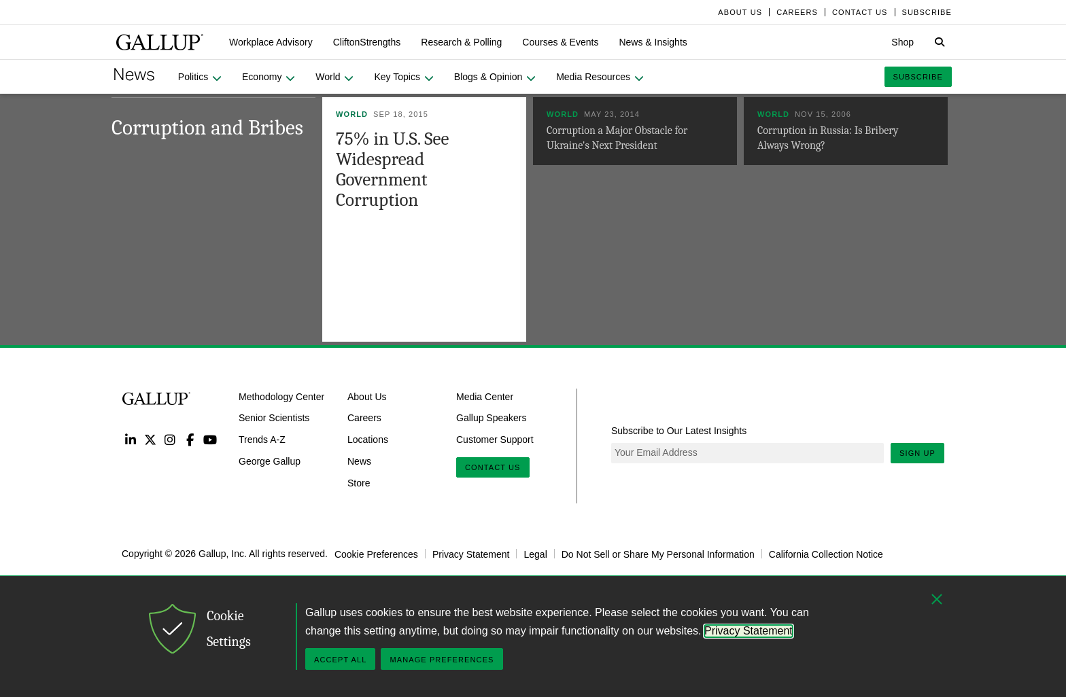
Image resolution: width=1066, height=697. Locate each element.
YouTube (210, 439)
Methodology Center (281, 396)
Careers (364, 417)
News (359, 461)
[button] (271, 42)
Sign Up (917, 453)
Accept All (340, 660)
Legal (535, 553)
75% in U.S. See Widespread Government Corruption (392, 169)
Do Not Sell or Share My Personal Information (658, 553)
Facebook (190, 439)
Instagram (170, 439)
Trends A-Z (262, 439)
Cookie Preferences (376, 553)
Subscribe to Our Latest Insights (678, 430)
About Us (367, 396)
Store (358, 483)
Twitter (150, 439)
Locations (367, 439)
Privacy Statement (471, 553)
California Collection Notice (826, 553)
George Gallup (269, 461)
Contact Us (493, 467)
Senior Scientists (274, 417)
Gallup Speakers (491, 417)
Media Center (484, 396)
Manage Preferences (442, 660)
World (352, 114)
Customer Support (495, 439)
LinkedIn (130, 439)
